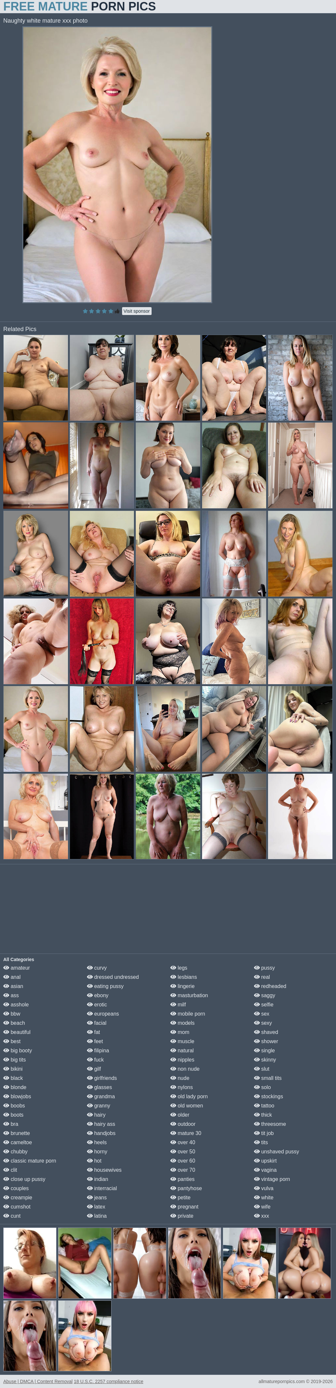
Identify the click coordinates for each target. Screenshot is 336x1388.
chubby (15, 1151)
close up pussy (24, 1179)
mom (179, 1032)
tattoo (264, 1105)
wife (262, 1206)
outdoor (183, 1124)
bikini (13, 1069)
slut (261, 1069)
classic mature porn (29, 1161)
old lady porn (189, 1096)
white (264, 1197)
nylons (181, 1087)
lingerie (182, 986)
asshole (16, 1004)
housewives (104, 1170)
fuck (95, 1059)
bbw (11, 1014)
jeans (97, 1197)
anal (12, 977)
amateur (16, 968)
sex (261, 1014)
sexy (263, 1023)
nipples (182, 1059)
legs (178, 968)
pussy (264, 968)
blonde (15, 1087)
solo (262, 1087)
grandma (101, 1096)
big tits (14, 1059)
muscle (182, 1041)
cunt (12, 1216)
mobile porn (187, 1014)
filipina (98, 1050)
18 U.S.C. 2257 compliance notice (108, 1381)
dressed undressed (113, 977)
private (181, 1216)
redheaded (270, 986)
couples (16, 1188)
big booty (17, 1050)
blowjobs (17, 1096)
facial (97, 1023)
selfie (264, 1004)
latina (97, 1216)
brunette (16, 1133)
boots (13, 1115)
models (182, 1023)
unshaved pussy (276, 1151)
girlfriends (102, 1078)
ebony (98, 995)
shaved (266, 1032)
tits (261, 1142)
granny (98, 1105)
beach (14, 1023)
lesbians (183, 977)
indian (97, 1179)
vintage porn (272, 1179)
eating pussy (105, 986)
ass (11, 995)
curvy (97, 968)
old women (186, 1105)
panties (182, 1179)
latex (96, 1206)
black (13, 1078)
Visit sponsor (137, 311)
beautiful (17, 1032)
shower (266, 1041)
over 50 (182, 1151)
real (262, 977)
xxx (261, 1216)
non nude (185, 1069)
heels (97, 1142)
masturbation (189, 995)
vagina (265, 1170)
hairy (96, 1115)
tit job (264, 1133)
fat (93, 1032)
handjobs (101, 1133)
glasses (99, 1087)
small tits (268, 1078)
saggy (264, 995)
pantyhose (186, 1188)
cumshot (17, 1206)
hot (94, 1161)
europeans (103, 1014)
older (179, 1115)
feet (95, 1041)
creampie (17, 1197)
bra (10, 1124)
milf (178, 1004)
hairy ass (101, 1124)
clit (10, 1170)
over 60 (182, 1161)
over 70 (182, 1170)
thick (263, 1115)
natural (182, 1050)
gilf (94, 1069)
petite (180, 1197)
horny (97, 1151)
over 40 (182, 1142)
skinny (265, 1059)
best (12, 1041)
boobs (14, 1105)
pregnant (184, 1206)
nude (179, 1078)
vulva (264, 1188)
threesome (270, 1124)
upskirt (265, 1161)
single (264, 1050)
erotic (97, 1004)
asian (13, 986)
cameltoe (17, 1142)
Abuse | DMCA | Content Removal (38, 1381)
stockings (268, 1096)
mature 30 (185, 1133)
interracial (102, 1188)
